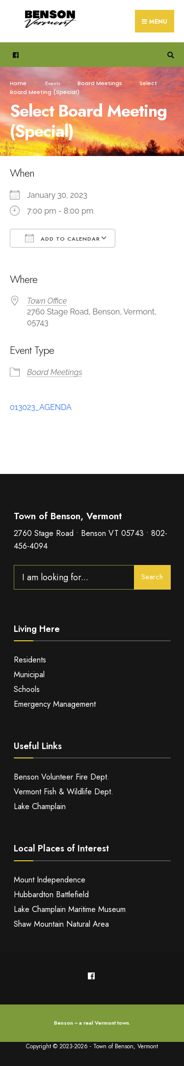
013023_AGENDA (41, 407)
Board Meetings (100, 83)
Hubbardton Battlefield (51, 894)
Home (18, 83)
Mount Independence (49, 879)
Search (152, 576)
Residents (30, 659)
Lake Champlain (40, 806)
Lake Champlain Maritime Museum (70, 909)
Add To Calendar (62, 238)
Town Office (47, 301)
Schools (27, 689)
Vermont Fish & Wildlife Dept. (63, 791)
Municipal (29, 674)
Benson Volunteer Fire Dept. (61, 777)
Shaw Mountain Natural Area (61, 924)
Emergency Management (55, 704)
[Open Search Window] (169, 54)
